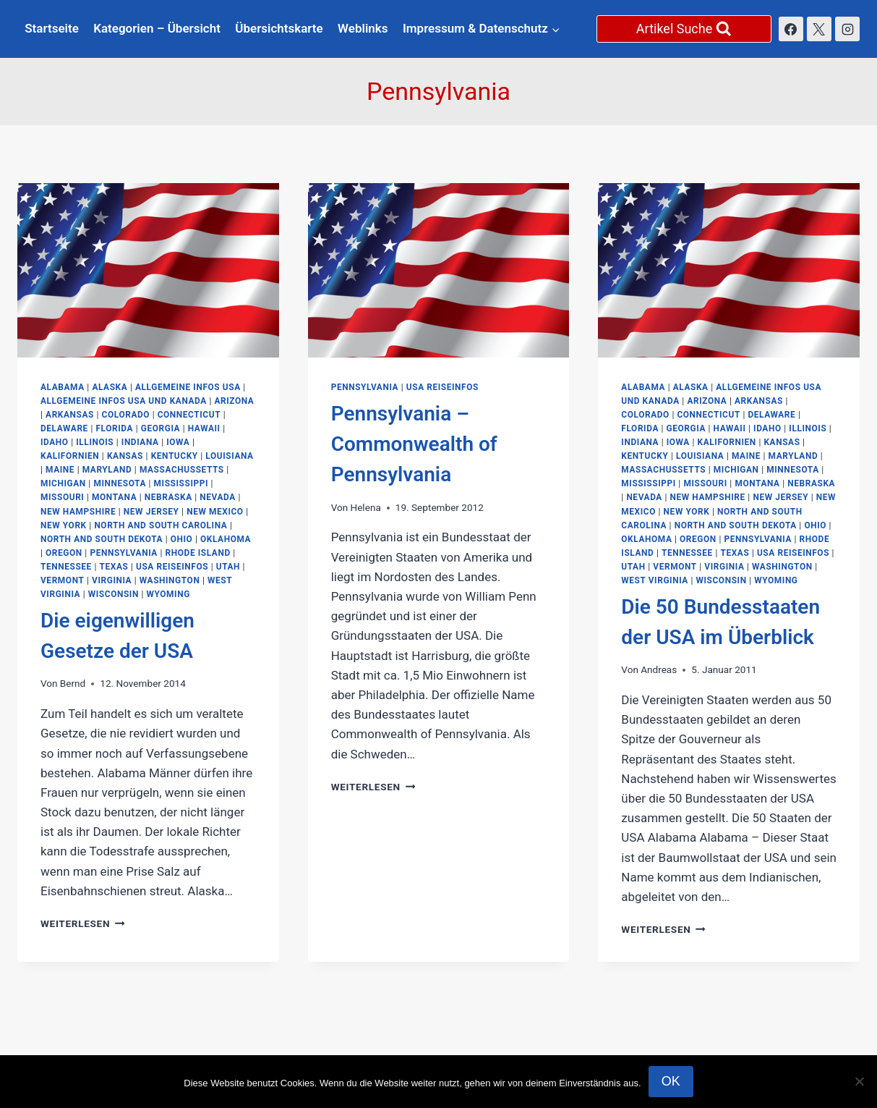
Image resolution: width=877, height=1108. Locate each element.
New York (63, 525)
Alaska (109, 387)
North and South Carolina (160, 525)
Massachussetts (182, 470)
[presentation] (148, 270)
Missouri (62, 497)
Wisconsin (113, 594)
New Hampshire (78, 512)
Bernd (72, 683)
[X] (819, 29)
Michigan (63, 483)
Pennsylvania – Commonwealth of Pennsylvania (414, 444)
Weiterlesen (82, 923)
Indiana (140, 442)
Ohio (182, 539)
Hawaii (204, 428)
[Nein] (859, 1081)
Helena (365, 507)
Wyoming (167, 594)
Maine (60, 470)
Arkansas (70, 415)
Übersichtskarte (278, 28)
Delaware (64, 428)
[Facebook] (791, 29)
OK (671, 1081)
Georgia (160, 428)
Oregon (64, 553)
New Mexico (215, 512)
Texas (114, 567)
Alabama (62, 387)
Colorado (126, 415)
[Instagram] (847, 29)
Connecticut (189, 415)
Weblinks (363, 28)
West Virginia (654, 580)
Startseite (52, 28)
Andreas (659, 669)
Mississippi (181, 483)
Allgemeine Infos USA (188, 387)
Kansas (125, 456)
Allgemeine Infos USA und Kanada (123, 401)
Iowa (177, 442)
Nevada (218, 497)
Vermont (62, 580)
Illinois (95, 442)
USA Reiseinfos (172, 567)
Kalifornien (69, 456)
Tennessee (66, 567)
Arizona (234, 401)
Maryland (107, 470)
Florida (114, 428)
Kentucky (174, 456)
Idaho (54, 442)
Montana (114, 497)
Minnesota (119, 483)
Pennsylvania (124, 553)
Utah (228, 567)
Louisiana (229, 456)
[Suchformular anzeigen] (683, 29)
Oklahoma (225, 539)
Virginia (112, 580)
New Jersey (151, 512)
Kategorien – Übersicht (157, 28)
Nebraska (168, 497)
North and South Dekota (101, 539)
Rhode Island (198, 553)
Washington (170, 580)
